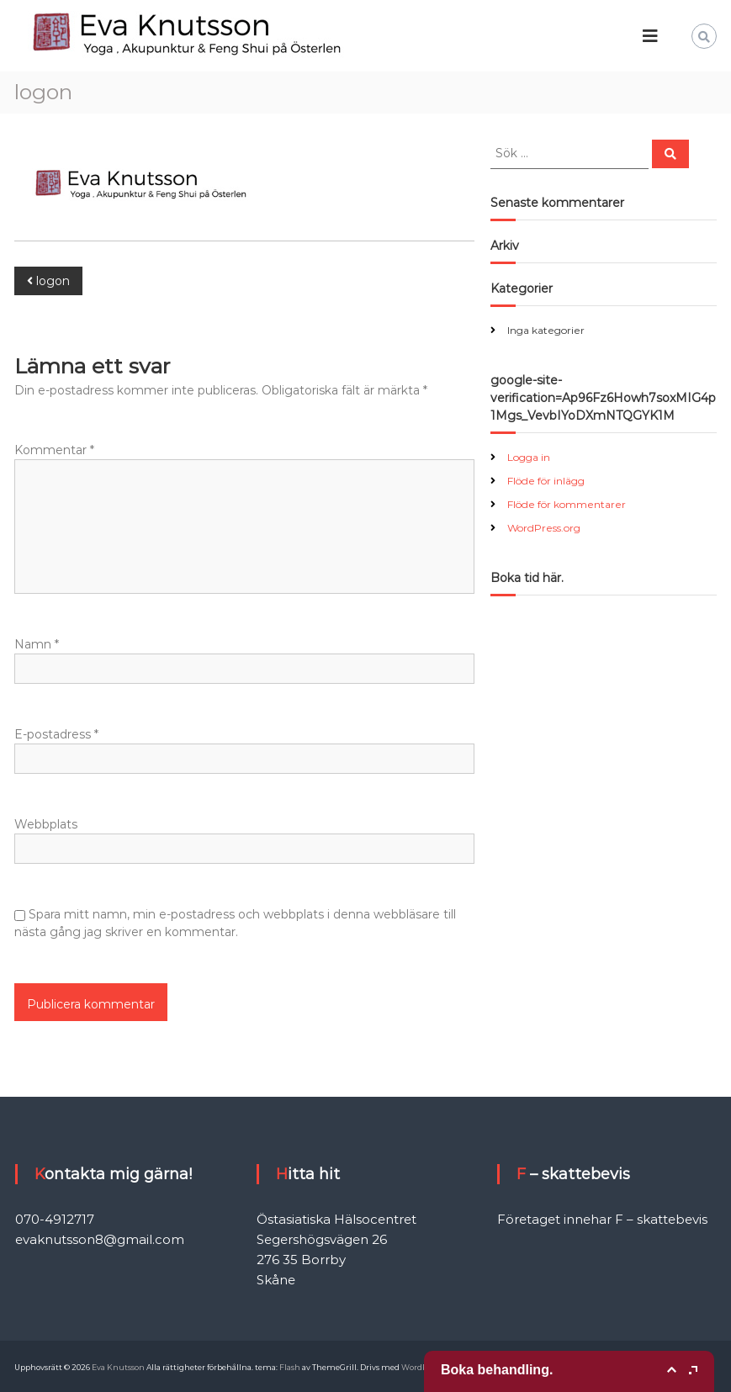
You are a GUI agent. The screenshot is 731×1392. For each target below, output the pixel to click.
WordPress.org (543, 527)
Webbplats (45, 824)
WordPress (421, 1367)
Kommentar (54, 450)
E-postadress (56, 734)
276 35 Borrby (301, 1260)
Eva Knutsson (118, 1367)
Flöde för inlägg (546, 480)
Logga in (528, 457)
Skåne (276, 1280)
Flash (289, 1367)
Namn (36, 644)
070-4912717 (54, 1219)
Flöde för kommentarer (566, 504)
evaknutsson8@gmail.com (99, 1239)
